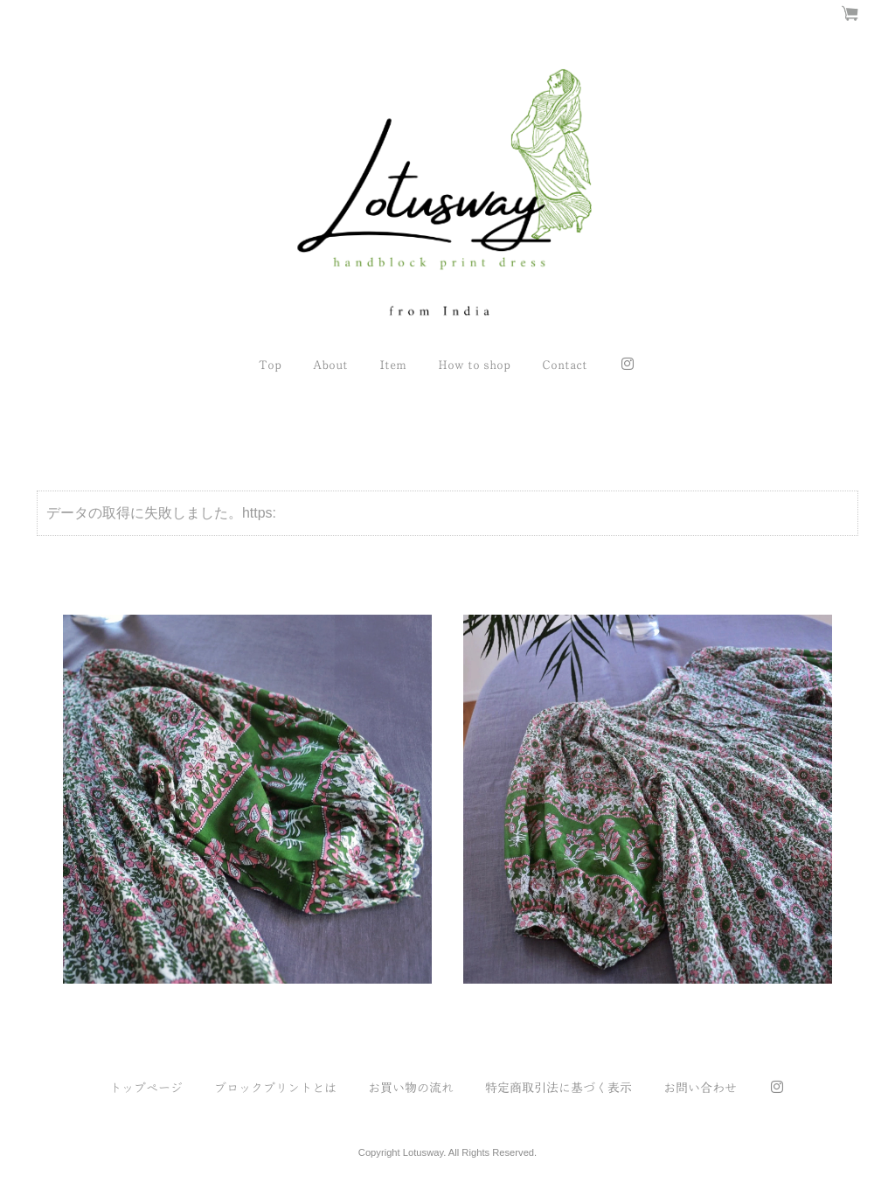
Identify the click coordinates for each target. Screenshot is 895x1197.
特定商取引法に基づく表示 (558, 1087)
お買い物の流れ (411, 1087)
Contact (564, 364)
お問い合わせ (700, 1087)
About (330, 364)
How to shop (474, 364)
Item (392, 364)
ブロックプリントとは (275, 1087)
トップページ (146, 1087)
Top (270, 364)
